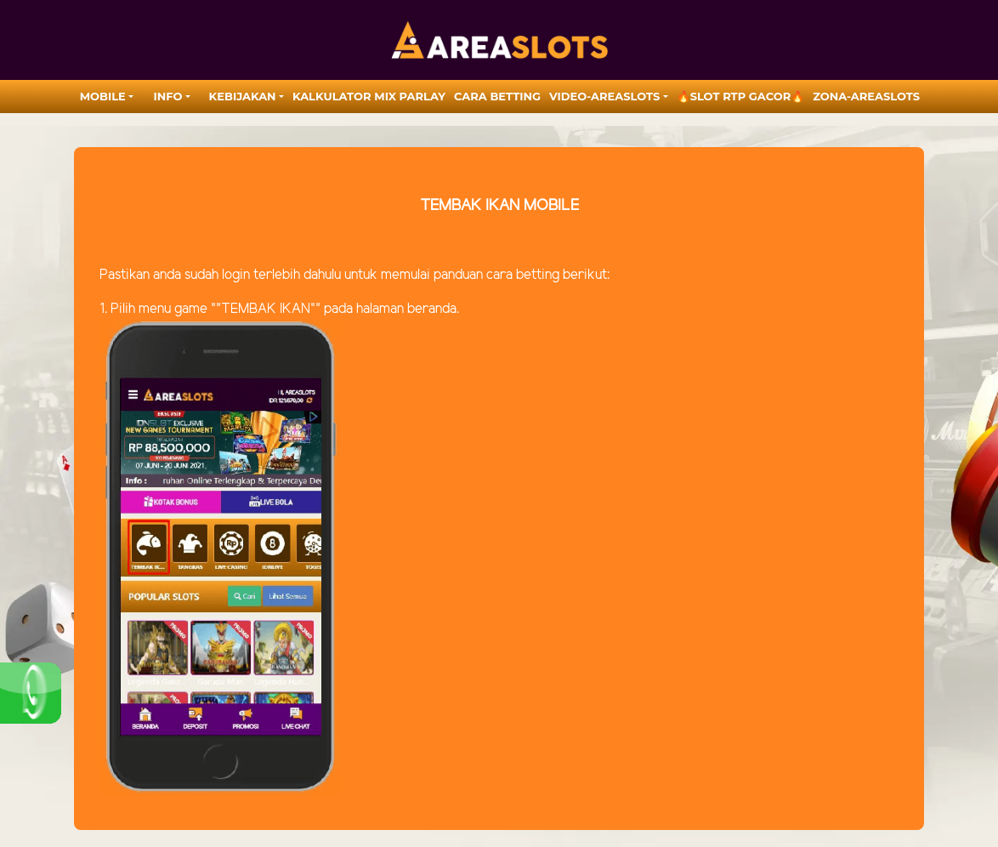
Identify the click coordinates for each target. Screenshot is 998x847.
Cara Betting (497, 96)
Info (168, 96)
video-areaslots (604, 96)
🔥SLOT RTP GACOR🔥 (741, 96)
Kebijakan (242, 96)
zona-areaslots (866, 96)
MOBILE (103, 96)
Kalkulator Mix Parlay (368, 96)
